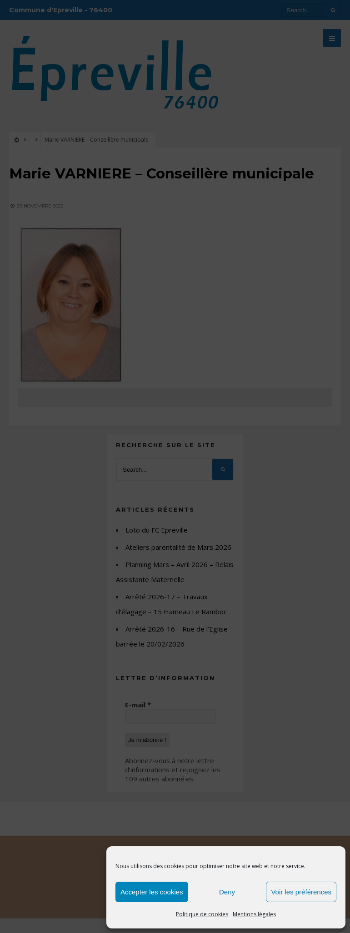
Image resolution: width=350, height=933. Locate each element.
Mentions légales (254, 914)
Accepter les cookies (151, 892)
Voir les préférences (301, 892)
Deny (227, 892)
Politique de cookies (202, 914)
